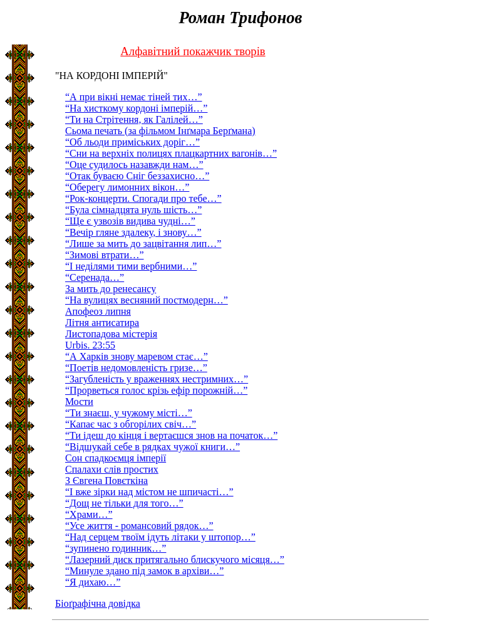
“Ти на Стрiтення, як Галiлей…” (134, 119)
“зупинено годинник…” (115, 548)
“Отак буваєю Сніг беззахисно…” (137, 176)
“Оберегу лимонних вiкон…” (127, 187)
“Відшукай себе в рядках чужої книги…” (152, 446)
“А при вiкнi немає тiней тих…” (133, 97)
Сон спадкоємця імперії (115, 458)
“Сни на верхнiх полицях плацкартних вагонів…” (171, 153)
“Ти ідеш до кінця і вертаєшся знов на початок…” (171, 435)
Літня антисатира (102, 322)
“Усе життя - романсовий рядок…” (139, 525)
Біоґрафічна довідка (97, 603)
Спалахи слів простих (111, 469)
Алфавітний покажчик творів (192, 51)
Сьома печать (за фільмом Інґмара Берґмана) (160, 130)
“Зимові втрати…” (104, 254)
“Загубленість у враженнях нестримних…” (156, 379)
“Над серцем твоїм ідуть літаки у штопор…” (160, 537)
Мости (79, 401)
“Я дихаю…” (92, 582)
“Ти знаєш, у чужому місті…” (128, 412)
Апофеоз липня (98, 311)
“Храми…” (89, 514)
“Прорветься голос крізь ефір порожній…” (156, 390)
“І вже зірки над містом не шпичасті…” (149, 491)
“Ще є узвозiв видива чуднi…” (130, 221)
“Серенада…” (94, 277)
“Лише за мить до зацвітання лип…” (143, 243)
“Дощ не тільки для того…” (124, 503)
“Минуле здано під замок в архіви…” (144, 570)
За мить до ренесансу (110, 288)
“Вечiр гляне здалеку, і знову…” (133, 232)
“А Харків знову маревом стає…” (136, 356)
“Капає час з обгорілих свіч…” (130, 424)
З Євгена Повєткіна (106, 480)
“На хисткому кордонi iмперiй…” (136, 108)
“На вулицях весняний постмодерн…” (146, 300)
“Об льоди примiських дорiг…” (132, 142)
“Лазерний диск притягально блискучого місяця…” (174, 559)
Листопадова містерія (111, 333)
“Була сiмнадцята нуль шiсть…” (133, 209)
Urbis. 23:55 (90, 345)
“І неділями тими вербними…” (131, 266)
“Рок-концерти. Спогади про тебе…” (143, 198)
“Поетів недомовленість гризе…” (136, 367)
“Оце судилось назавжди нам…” (134, 164)
